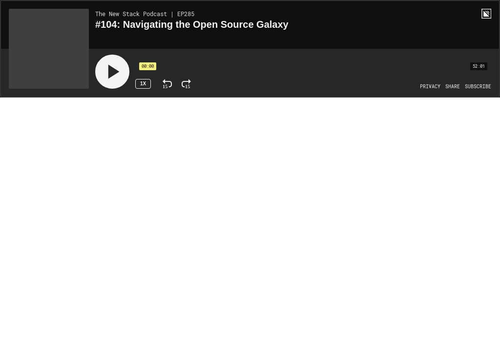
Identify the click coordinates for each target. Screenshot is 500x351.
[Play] (112, 72)
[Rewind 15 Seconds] (167, 84)
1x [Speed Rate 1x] (143, 83)
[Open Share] (452, 87)
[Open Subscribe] (478, 87)
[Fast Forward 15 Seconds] (186, 84)
